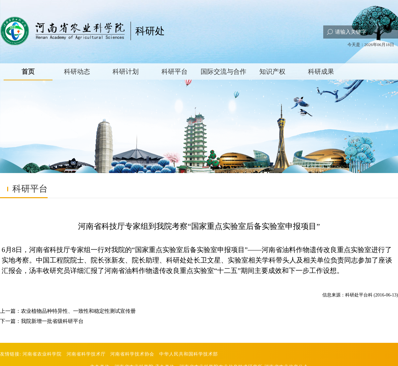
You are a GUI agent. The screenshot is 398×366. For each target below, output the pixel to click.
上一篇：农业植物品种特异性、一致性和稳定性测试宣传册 (68, 311)
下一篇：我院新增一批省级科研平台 (42, 321)
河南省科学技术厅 (86, 354)
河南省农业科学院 (42, 354)
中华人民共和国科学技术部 (188, 354)
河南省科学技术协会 (132, 354)
